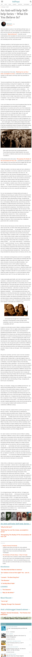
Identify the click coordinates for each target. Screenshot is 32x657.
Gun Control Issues (11, 654)
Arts (2, 4)
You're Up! (4, 601)
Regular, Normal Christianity (10, 545)
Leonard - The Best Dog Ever (10, 577)
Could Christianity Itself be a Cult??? (15, 642)
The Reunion (5, 580)
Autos (6, 4)
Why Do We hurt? (6, 527)
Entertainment (26, 4)
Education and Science (11, 626)
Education (20, 4)
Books (10, 4)
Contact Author (9, 25)
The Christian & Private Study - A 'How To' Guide (15, 554)
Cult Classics (9, 633)
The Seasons (7, 589)
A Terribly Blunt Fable (7, 583)
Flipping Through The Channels (11, 604)
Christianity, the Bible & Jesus (13, 641)
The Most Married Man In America (11, 569)
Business (14, 4)
